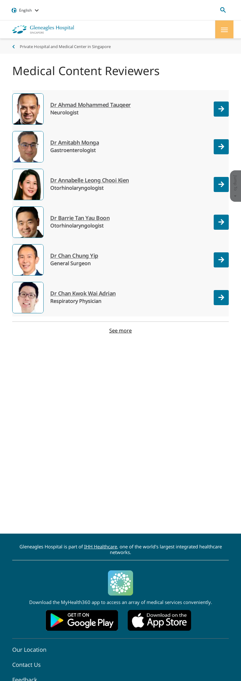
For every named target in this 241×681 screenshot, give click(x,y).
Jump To (235, 186)
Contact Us (26, 664)
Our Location (29, 649)
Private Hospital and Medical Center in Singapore (65, 46)
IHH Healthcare (100, 546)
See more (120, 330)
